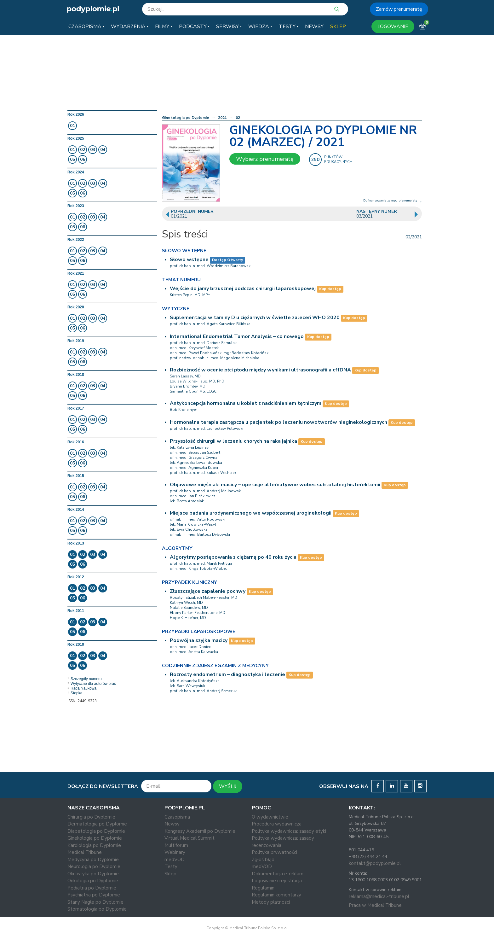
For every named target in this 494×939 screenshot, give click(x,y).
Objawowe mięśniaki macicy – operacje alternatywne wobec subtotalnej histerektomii (275, 484)
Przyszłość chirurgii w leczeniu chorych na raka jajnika (233, 441)
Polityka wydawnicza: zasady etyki (289, 831)
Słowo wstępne (189, 259)
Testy (170, 866)
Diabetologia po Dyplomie (96, 831)
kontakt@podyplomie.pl (375, 863)
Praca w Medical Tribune (375, 905)
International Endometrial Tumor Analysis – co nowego (237, 336)
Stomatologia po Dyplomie (97, 909)
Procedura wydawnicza (277, 824)
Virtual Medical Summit (189, 838)
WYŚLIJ (227, 786)
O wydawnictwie (270, 817)
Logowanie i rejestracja (277, 881)
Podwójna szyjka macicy (198, 640)
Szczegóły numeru (86, 679)
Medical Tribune (84, 852)
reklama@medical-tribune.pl (379, 896)
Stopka (76, 693)
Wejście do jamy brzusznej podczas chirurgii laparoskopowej (243, 288)
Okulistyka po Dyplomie (93, 874)
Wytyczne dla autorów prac (93, 683)
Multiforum (176, 845)
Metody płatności (271, 902)
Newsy (172, 824)
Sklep (170, 874)
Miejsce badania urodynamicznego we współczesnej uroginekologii (250, 513)
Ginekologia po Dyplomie (185, 117)
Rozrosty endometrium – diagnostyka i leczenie (227, 674)
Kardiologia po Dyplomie (94, 845)
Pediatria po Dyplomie (91, 888)
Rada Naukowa (83, 688)
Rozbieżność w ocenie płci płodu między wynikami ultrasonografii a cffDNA (260, 369)
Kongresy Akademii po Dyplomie (199, 831)
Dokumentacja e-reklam (277, 874)
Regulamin (263, 888)
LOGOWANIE (392, 26)
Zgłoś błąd (263, 859)
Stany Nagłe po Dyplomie (95, 902)
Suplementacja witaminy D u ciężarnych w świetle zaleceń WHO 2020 (255, 317)
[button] (86, 26)
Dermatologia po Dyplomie (97, 824)
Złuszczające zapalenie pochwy (207, 591)
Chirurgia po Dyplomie (91, 817)
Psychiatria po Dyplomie (93, 895)
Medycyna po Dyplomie (93, 859)
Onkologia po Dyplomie (92, 881)
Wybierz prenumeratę (265, 159)
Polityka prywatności (274, 852)
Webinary (174, 852)
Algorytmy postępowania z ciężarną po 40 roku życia (233, 557)
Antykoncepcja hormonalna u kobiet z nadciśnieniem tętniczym (245, 403)
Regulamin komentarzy (276, 895)
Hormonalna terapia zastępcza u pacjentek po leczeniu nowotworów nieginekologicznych (278, 422)
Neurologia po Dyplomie (93, 866)
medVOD (174, 859)
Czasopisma (177, 817)
